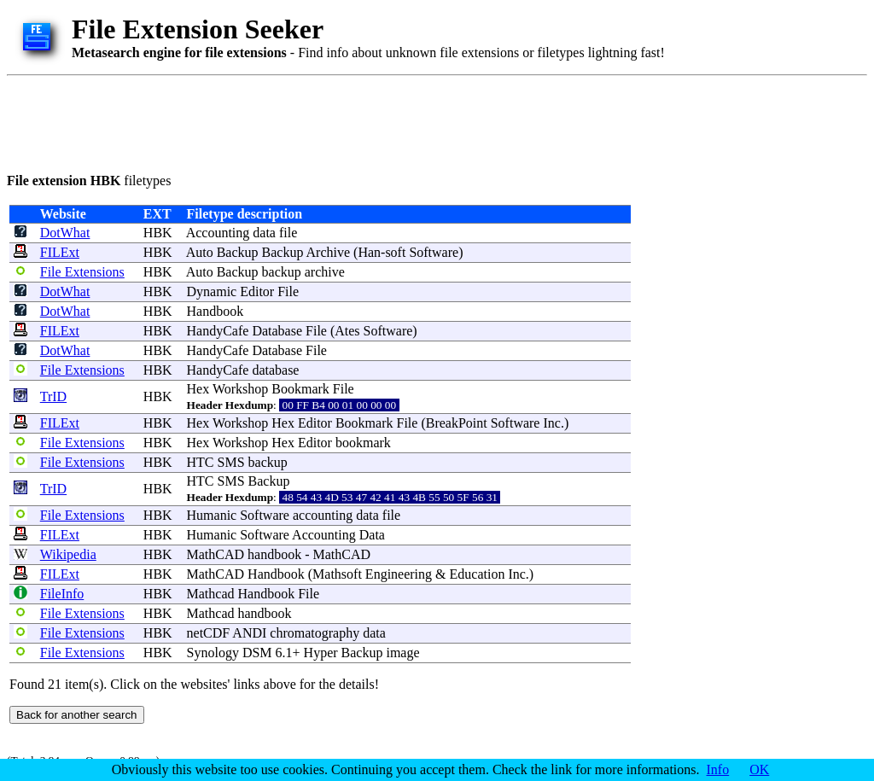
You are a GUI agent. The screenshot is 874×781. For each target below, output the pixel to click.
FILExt (59, 252)
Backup (238, 252)
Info (718, 769)
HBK (157, 232)
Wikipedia (68, 554)
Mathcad (211, 593)
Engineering (398, 574)
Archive (328, 252)
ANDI (249, 633)
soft (395, 252)
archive (325, 272)
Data (372, 534)
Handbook (215, 311)
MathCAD (216, 554)
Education (477, 574)
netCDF (208, 633)
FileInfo (62, 593)
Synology (213, 652)
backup (281, 272)
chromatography (314, 633)
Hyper (321, 652)
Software (433, 252)
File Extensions (82, 272)
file (288, 232)
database (275, 370)
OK (759, 769)
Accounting (218, 232)
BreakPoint (456, 423)
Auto (199, 252)
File (288, 291)
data (264, 232)
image (402, 652)
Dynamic (212, 291)
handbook (274, 554)
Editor (257, 291)
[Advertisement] (317, 121)
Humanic (212, 515)
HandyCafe (218, 330)
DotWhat (65, 232)
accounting (323, 515)
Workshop (240, 389)
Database (277, 330)
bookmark (363, 442)
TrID (53, 396)
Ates (347, 330)
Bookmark (300, 389)
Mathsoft (337, 574)
